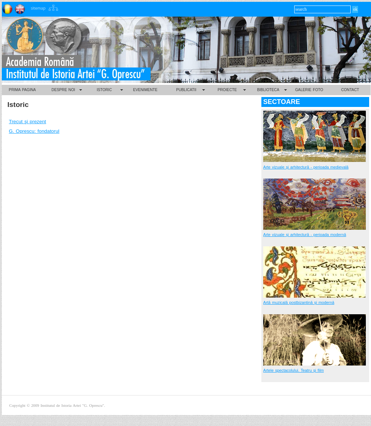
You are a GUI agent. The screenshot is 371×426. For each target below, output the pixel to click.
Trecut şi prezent (27, 121)
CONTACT (350, 90)
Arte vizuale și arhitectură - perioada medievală (305, 167)
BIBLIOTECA (268, 90)
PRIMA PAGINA (22, 90)
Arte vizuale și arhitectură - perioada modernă (304, 234)
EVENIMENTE (145, 90)
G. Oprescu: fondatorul (34, 131)
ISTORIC (104, 90)
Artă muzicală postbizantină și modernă (298, 302)
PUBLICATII (186, 90)
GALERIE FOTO (309, 90)
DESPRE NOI (63, 90)
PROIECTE (227, 90)
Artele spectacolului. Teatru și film (293, 370)
